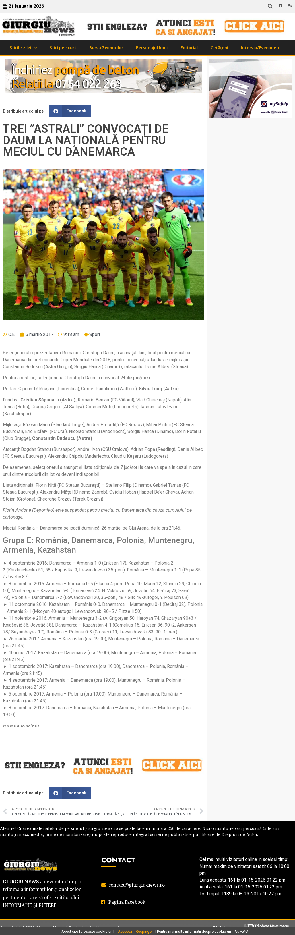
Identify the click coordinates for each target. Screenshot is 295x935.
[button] (70, 111)
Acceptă (125, 931)
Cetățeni (219, 47)
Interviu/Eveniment (261, 47)
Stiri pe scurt (63, 47)
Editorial (189, 47)
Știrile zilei (20, 47)
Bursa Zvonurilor (106, 47)
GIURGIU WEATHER (250, 145)
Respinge (144, 931)
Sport (94, 334)
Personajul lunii (152, 47)
